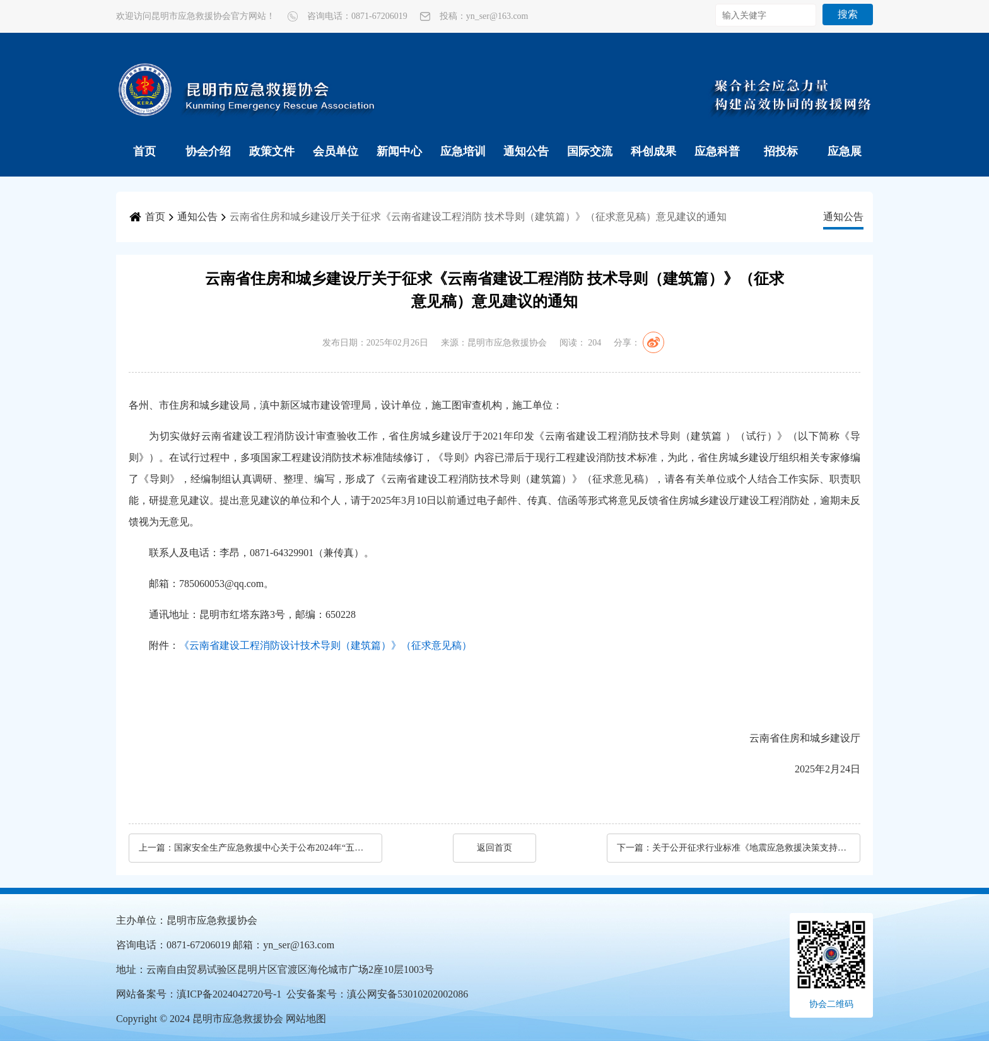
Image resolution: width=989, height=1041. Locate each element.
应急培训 (463, 151)
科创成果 (653, 151)
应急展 (845, 151)
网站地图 (306, 1018)
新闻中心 (399, 151)
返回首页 (494, 847)
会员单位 (335, 151)
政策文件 (272, 151)
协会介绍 (208, 151)
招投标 (781, 151)
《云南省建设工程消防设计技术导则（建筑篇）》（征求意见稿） (325, 645)
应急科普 (717, 151)
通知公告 (526, 151)
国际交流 (589, 151)
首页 (144, 151)
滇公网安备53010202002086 (407, 994)
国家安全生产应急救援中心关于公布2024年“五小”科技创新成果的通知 (272, 847)
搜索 (848, 14)
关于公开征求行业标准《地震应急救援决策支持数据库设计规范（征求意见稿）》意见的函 (750, 847)
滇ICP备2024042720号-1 (229, 994)
